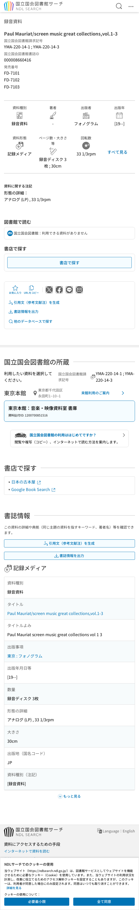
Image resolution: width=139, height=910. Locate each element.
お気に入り (15, 290)
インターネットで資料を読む (27, 851)
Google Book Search (33, 489)
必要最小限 (37, 901)
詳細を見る (14, 888)
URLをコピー (31, 290)
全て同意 (104, 901)
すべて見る (117, 152)
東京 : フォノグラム (24, 656)
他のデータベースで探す (30, 321)
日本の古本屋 (26, 482)
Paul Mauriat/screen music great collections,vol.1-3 (55, 613)
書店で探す (69, 262)
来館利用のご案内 (103, 393)
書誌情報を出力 (23, 311)
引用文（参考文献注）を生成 (33, 302)
